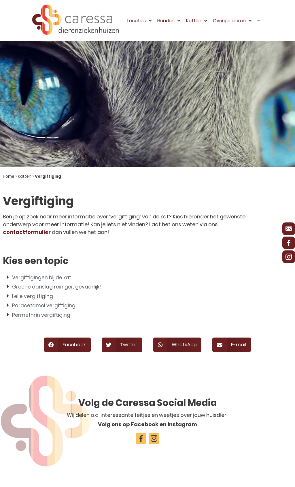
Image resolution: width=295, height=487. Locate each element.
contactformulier (27, 232)
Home (8, 176)
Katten (24, 176)
